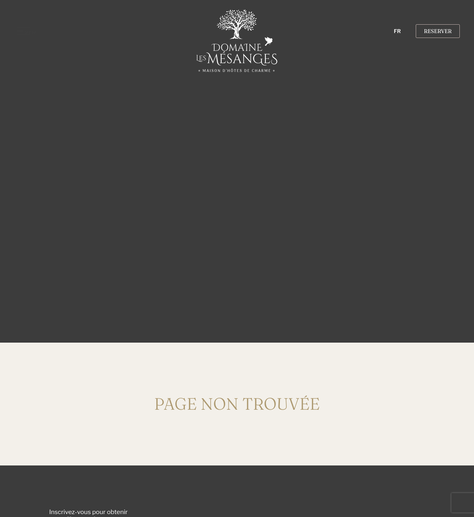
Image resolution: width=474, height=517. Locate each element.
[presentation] (252, 497)
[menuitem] (400, 31)
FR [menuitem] (397, 31)
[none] (400, 31)
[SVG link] (236, 40)
